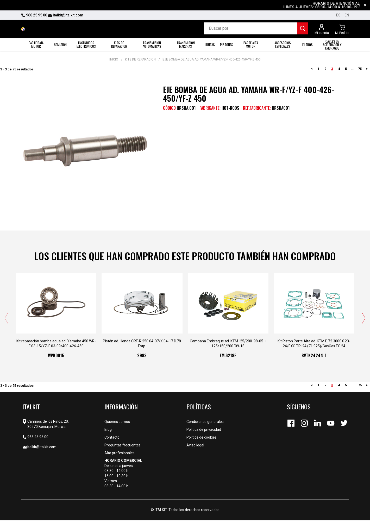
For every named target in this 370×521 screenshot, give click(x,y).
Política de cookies (201, 438)
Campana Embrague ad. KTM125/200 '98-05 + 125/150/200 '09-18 (228, 344)
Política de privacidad (203, 430)
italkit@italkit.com (65, 15)
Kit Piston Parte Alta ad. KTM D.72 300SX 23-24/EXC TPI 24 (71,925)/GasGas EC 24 (314, 344)
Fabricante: (210, 108)
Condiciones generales (205, 422)
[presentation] (6, 318)
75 (360, 69)
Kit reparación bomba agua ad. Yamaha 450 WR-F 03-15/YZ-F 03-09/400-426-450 (56, 344)
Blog (108, 430)
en (346, 15)
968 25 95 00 (34, 15)
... (352, 69)
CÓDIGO (169, 108)
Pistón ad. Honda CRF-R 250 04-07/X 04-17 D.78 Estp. (142, 344)
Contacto (112, 438)
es (338, 15)
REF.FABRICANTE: (257, 108)
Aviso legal (195, 446)
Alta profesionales (119, 454)
